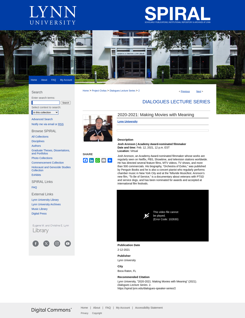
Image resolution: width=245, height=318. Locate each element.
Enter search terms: (43, 97)
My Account (123, 307)
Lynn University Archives (46, 204)
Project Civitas (99, 90)
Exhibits (36, 174)
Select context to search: (46, 107)
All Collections (40, 136)
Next (198, 91)
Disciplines (38, 141)
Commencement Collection (48, 162)
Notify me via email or (48, 124)
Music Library (39, 208)
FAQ (34, 187)
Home (86, 90)
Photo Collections (42, 158)
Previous (185, 91)
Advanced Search (42, 119)
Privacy (84, 313)
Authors (36, 145)
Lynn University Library (45, 199)
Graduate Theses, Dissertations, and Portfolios (51, 152)
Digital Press (39, 213)
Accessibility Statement (149, 307)
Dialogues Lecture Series (122, 90)
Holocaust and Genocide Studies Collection (51, 169)
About (96, 307)
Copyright (97, 313)
